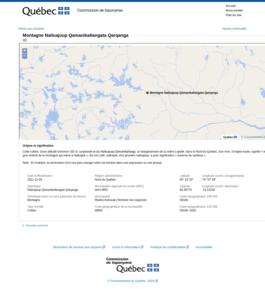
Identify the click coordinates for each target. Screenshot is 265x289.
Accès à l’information (126, 247)
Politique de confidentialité (167, 247)
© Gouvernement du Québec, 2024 (130, 281)
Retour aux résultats (31, 28)
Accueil (231, 6)
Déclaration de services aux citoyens (77, 247)
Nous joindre (234, 10)
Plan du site (234, 15)
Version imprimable (234, 28)
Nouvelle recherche (37, 225)
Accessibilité (204, 247)
